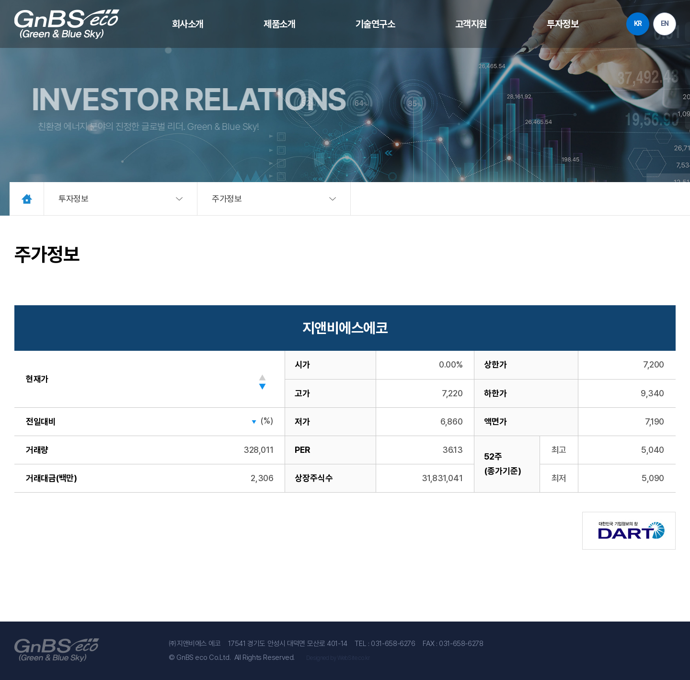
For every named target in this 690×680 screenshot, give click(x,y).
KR (637, 24)
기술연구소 (375, 24)
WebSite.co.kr (353, 658)
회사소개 (188, 24)
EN (664, 24)
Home (27, 198)
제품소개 (280, 24)
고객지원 (470, 24)
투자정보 (562, 24)
